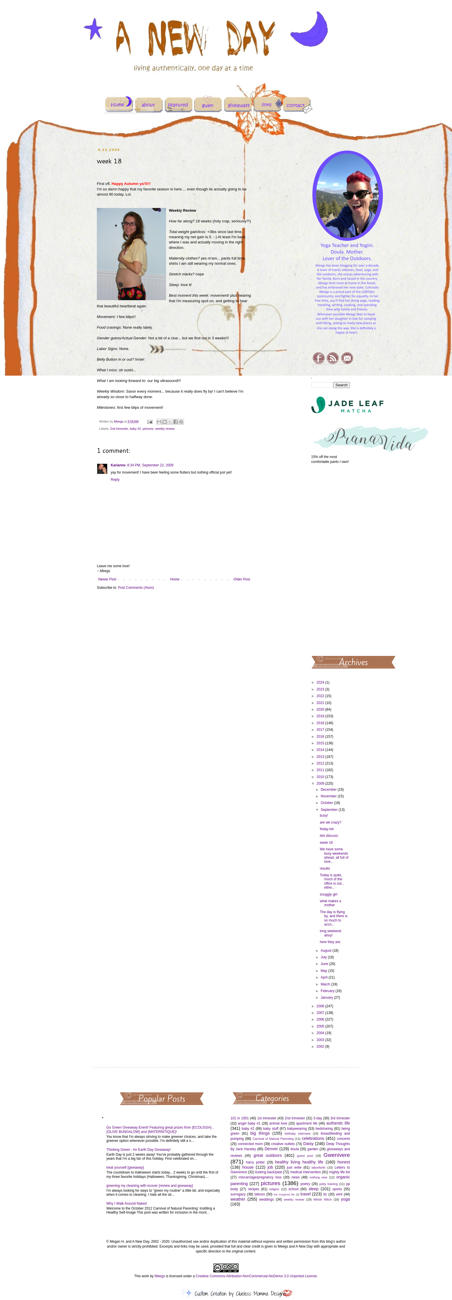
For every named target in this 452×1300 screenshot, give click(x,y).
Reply (115, 480)
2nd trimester (119, 428)
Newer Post (107, 579)
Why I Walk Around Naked (126, 1203)
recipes (253, 1189)
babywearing (297, 1129)
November (329, 796)
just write (294, 1167)
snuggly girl (328, 894)
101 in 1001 (240, 1118)
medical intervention (305, 1172)
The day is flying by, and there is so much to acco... (333, 918)
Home (175, 579)
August (326, 951)
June (325, 964)
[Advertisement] (330, 559)
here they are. (330, 942)
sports (337, 1189)
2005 (321, 1026)
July (324, 957)
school (294, 1189)
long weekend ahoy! (330, 933)
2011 (321, 770)
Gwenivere (336, 1155)
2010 (321, 777)
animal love (278, 1123)
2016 (321, 737)
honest (344, 1162)
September (329, 810)
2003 (321, 1040)
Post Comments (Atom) (136, 588)
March (326, 984)
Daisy (308, 1143)
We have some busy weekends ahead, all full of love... (334, 855)
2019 (321, 716)
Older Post (241, 579)
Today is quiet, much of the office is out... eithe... (332, 881)
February (328, 991)
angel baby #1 (249, 1123)
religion (274, 1189)
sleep (313, 1189)
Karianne (118, 465)
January (327, 998)
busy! (324, 815)
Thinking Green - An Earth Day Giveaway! (138, 1150)
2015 (321, 743)
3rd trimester (340, 1118)
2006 (321, 1019)
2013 (321, 757)
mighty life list (339, 1172)
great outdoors (267, 1155)
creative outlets (283, 1144)
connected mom (250, 1144)
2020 (321, 709)
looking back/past (268, 1172)
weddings (266, 1199)
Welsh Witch (323, 1199)
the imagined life (284, 1194)
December (329, 790)
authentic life (338, 1123)
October (327, 803)
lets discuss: (329, 836)
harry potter (255, 1162)
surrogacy (238, 1194)
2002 (321, 1046)
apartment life (306, 1123)
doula (294, 1149)
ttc (325, 1194)
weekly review (164, 428)
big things (260, 1133)
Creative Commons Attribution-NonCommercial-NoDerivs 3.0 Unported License (256, 1276)
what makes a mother (330, 903)
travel (305, 1194)
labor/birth (318, 1167)
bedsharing (324, 1129)
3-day (317, 1118)
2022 (321, 696)
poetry (305, 1184)
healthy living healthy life (299, 1162)
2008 (321, 1006)
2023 (321, 689)
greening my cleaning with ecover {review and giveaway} (149, 1186)
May (324, 971)
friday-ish (327, 829)
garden (313, 1149)
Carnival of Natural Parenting (273, 1138)
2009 (321, 783)
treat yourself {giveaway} (125, 1167)
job (270, 1167)
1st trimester (266, 1118)
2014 (321, 750)
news (295, 1177)
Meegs (160, 1276)
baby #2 (135, 428)
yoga (345, 1199)
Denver (271, 1148)
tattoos (260, 1194)
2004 (321, 1033)
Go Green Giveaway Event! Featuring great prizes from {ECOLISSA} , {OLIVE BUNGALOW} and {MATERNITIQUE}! (160, 1129)
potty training (328, 1184)
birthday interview (297, 1133)
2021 (321, 703)
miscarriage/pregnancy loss (259, 1177)
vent (339, 1194)
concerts (343, 1139)
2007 (321, 1013)
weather (238, 1199)
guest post (305, 1155)
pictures (148, 428)
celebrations (313, 1138)
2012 (321, 763)
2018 (321, 723)
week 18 (326, 843)
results (325, 868)
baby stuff (270, 1129)
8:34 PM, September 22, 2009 (150, 465)
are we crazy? (330, 822)
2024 (321, 682)
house (247, 1167)
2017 (321, 730)
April (324, 977)
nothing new (318, 1177)
